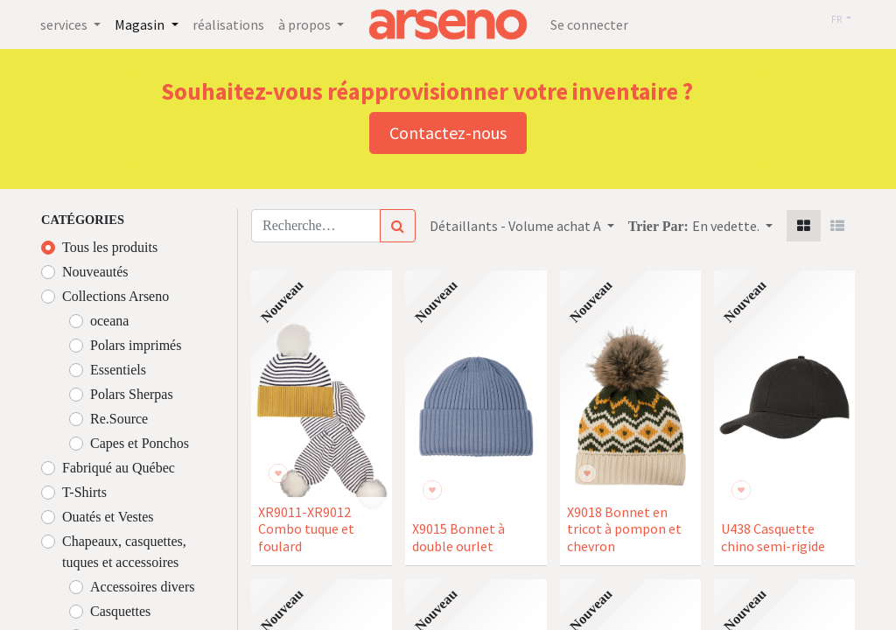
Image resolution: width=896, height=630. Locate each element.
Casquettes (120, 611)
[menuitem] (235, 24)
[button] (732, 226)
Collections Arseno (115, 296)
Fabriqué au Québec (118, 467)
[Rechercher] (398, 225)
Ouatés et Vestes (108, 516)
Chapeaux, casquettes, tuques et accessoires (124, 552)
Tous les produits (110, 247)
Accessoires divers (142, 586)
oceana (109, 320)
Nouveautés (95, 271)
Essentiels (118, 369)
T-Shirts (84, 492)
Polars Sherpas (131, 394)
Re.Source (119, 418)
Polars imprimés (135, 345)
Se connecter (589, 24)
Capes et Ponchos (139, 443)
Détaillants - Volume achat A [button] (517, 225)
